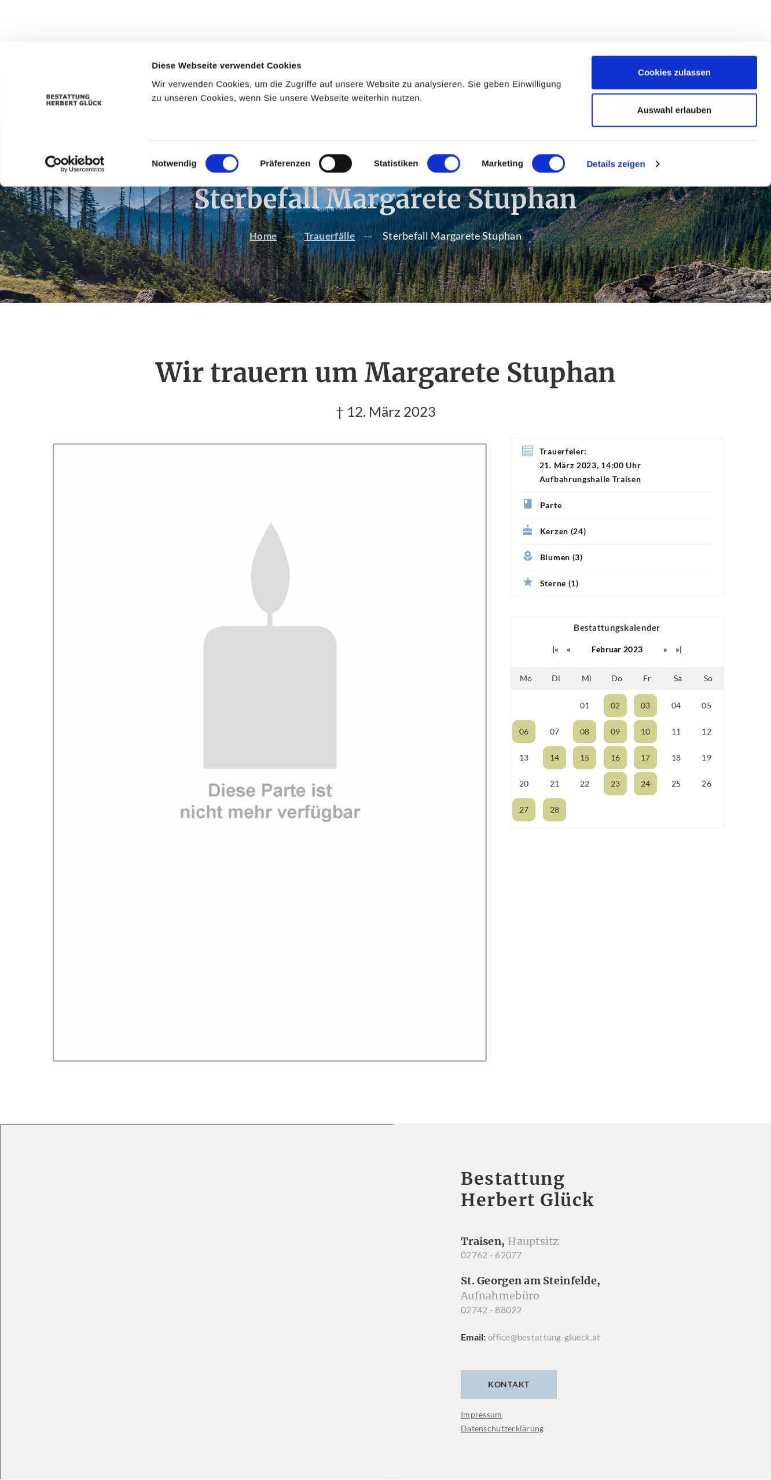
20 (524, 807)
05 (706, 729)
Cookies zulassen (674, 30)
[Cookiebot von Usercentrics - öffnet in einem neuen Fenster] (75, 122)
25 (676, 807)
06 (524, 755)
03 (646, 729)
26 (706, 807)
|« (555, 673)
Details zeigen (615, 122)
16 (616, 781)
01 (585, 729)
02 (616, 729)
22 (585, 807)
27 (524, 833)
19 (706, 781)
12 (706, 755)
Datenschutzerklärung (502, 1452)
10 (646, 755)
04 (676, 729)
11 (676, 755)
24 (646, 807)
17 (646, 781)
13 (524, 781)
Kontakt (509, 1408)
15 (585, 781)
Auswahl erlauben (674, 69)
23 (616, 807)
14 (555, 781)
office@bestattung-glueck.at (546, 1360)
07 (555, 755)
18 (676, 781)
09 (616, 755)
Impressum (481, 1438)
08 (585, 755)
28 (555, 833)
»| (678, 673)
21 (555, 807)
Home (262, 259)
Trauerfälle (330, 259)
